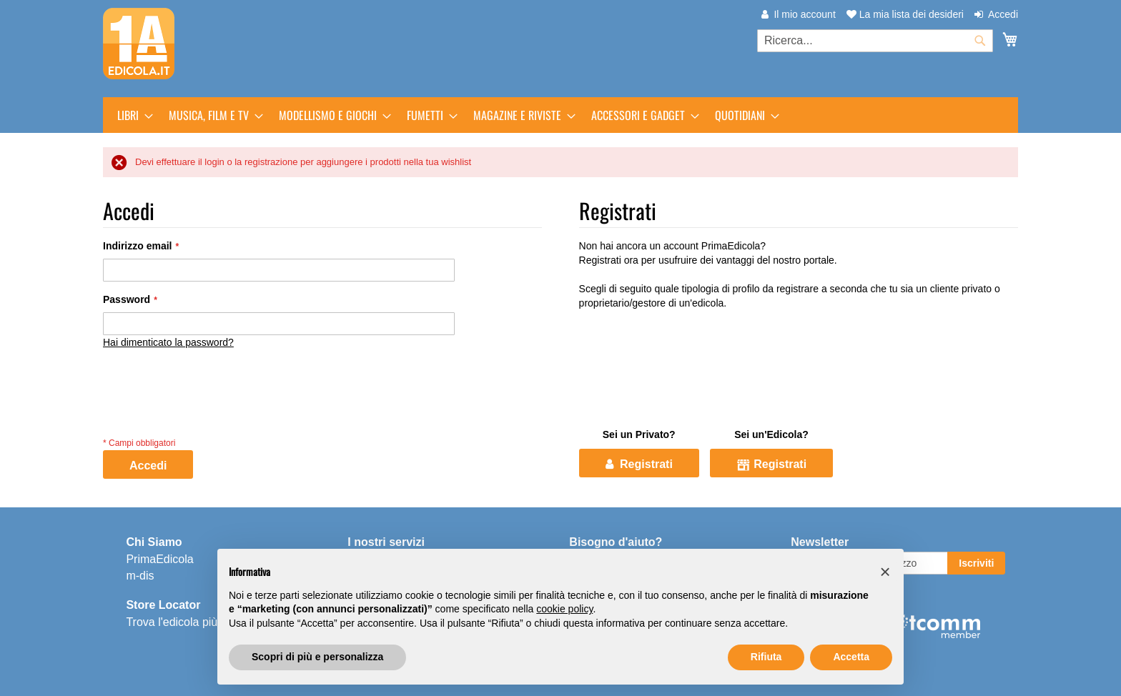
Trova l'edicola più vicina (188, 621)
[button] (885, 571)
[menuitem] (131, 115)
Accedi (1003, 14)
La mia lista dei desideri (905, 14)
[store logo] (138, 43)
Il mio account (804, 14)
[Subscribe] (976, 562)
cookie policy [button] (564, 609)
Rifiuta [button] (766, 656)
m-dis (140, 575)
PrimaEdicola (159, 558)
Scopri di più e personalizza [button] (317, 656)
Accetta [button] (851, 656)
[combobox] (875, 40)
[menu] (560, 115)
